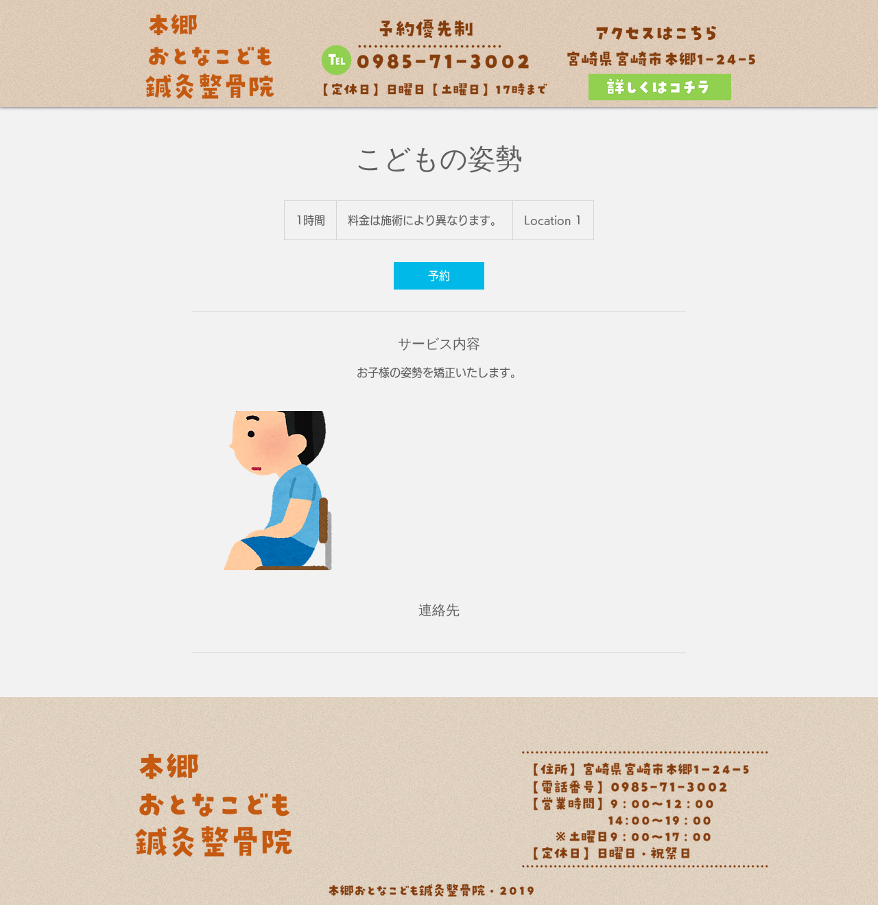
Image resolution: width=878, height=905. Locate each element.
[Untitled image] (271, 490)
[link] (439, 276)
